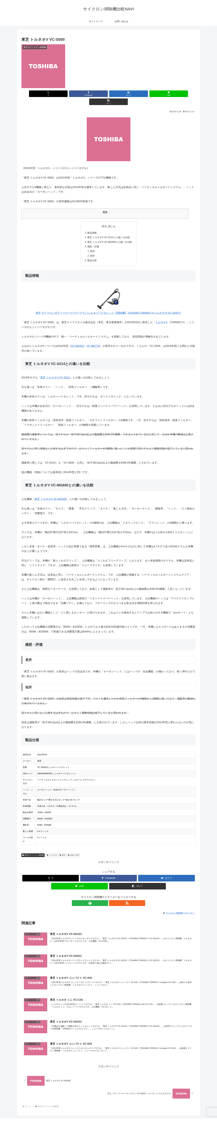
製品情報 (91, 225)
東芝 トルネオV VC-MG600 (51, 491)
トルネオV (161, 315)
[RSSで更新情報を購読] (112, 896)
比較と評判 (73, 848)
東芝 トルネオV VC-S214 (55, 370)
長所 (92, 243)
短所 (92, 248)
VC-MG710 (93, 339)
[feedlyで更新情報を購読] (105, 896)
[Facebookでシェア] (79, 93)
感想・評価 (93, 239)
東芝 (62, 848)
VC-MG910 (77, 339)
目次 (104, 218)
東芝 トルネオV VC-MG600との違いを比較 (109, 234)
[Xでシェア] (50, 93)
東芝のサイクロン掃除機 (33, 848)
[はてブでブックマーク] (108, 93)
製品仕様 (91, 253)
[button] (167, 93)
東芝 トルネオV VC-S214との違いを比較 (108, 229)
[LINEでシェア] (138, 93)
